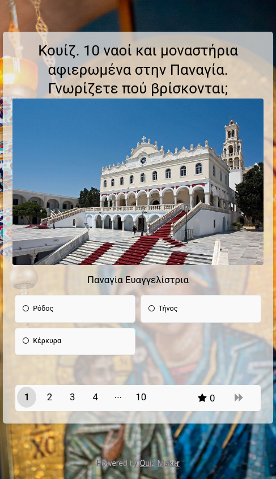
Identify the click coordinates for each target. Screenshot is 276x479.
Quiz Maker (160, 463)
